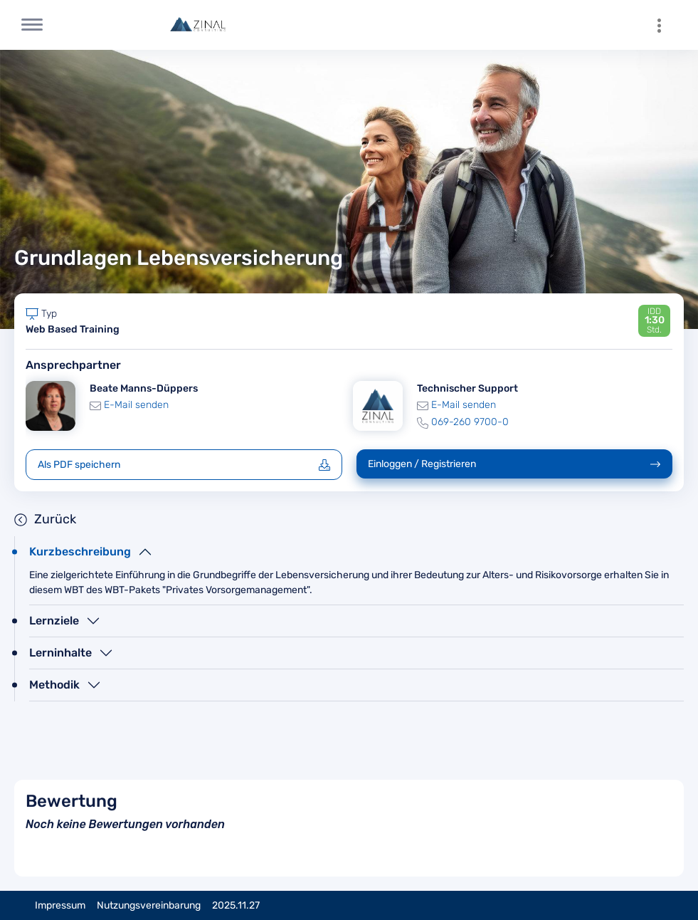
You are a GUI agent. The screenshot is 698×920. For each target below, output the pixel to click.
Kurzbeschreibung (80, 551)
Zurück (45, 519)
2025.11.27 (236, 905)
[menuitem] (666, 25)
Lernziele (54, 620)
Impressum (60, 905)
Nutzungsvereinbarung (149, 905)
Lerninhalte (60, 652)
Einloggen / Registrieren (515, 464)
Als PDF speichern (184, 465)
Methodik (54, 684)
